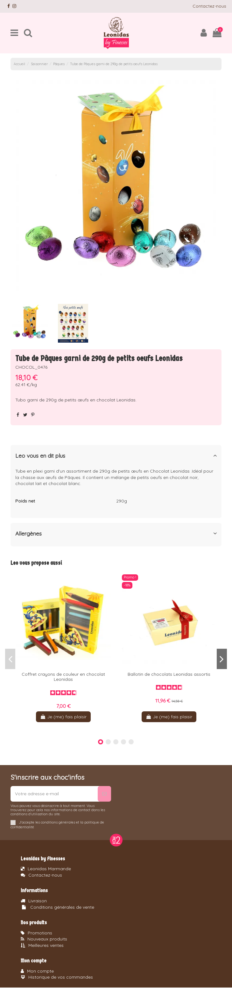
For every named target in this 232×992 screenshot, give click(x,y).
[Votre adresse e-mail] (54, 794)
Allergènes (116, 533)
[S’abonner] (104, 794)
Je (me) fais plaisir (63, 717)
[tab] (116, 457)
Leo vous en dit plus (116, 455)
